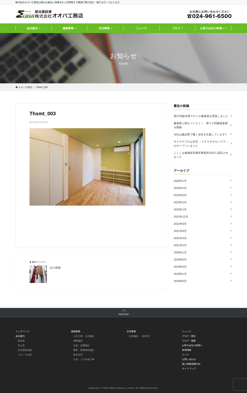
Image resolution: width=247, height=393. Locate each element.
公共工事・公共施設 (83, 336)
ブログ (176, 28)
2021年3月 (180, 238)
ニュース (141, 28)
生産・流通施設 (81, 345)
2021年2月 (180, 245)
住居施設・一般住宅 (139, 336)
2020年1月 (180, 252)
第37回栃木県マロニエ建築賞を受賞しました (201, 116)
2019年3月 (180, 266)
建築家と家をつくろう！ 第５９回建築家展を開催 (201, 125)
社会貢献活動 (25, 350)
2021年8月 (180, 230)
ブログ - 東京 (189, 336)
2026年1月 (180, 180)
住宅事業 (104, 28)
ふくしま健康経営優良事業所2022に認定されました (201, 154)
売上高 (21, 345)
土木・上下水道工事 (83, 359)
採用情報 (186, 350)
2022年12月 (181, 216)
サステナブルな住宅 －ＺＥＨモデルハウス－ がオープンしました (201, 143)
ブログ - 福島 (189, 340)
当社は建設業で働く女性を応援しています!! (200, 134)
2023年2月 (180, 202)
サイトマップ (189, 368)
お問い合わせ (189, 359)
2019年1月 (180, 273)
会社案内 (32, 28)
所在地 (21, 340)
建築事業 (68, 28)
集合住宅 (78, 354)
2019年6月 (180, 259)
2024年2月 (180, 188)
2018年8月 (180, 281)
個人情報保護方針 (191, 364)
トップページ (22, 331)
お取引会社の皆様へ (212, 28)
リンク (185, 354)
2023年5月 (180, 195)
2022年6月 (180, 223)
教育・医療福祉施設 (83, 350)
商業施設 (78, 340)
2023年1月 (180, 209)
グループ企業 (25, 354)
